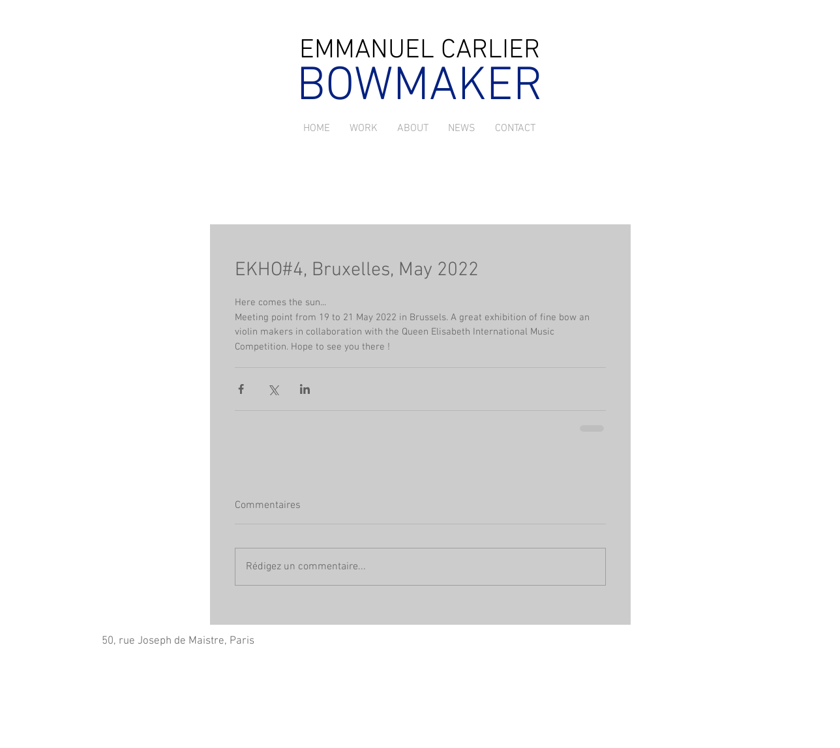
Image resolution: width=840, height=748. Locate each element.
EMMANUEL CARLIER (419, 51)
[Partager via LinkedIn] (305, 389)
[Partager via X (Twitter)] (273, 389)
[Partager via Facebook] (241, 389)
